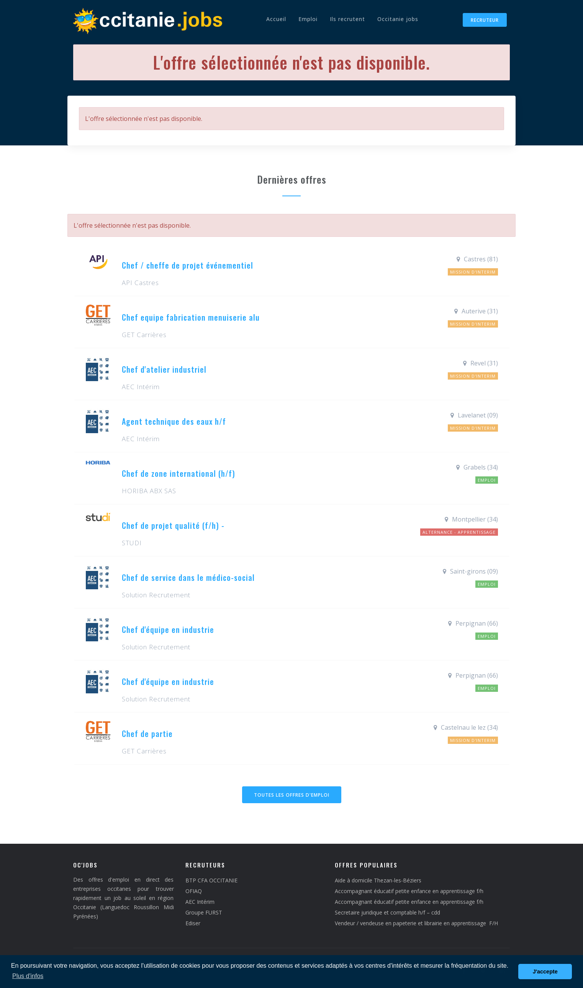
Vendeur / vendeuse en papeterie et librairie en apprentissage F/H (416, 923)
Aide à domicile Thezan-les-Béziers (378, 880)
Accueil (276, 19)
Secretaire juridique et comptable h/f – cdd (387, 912)
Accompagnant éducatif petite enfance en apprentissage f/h (409, 891)
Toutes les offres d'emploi (291, 795)
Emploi (308, 19)
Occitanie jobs (397, 19)
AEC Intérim (200, 901)
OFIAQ (193, 891)
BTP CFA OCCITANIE (211, 880)
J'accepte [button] (545, 971)
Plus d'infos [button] (27, 976)
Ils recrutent (347, 19)
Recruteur (485, 20)
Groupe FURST (203, 912)
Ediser (192, 923)
